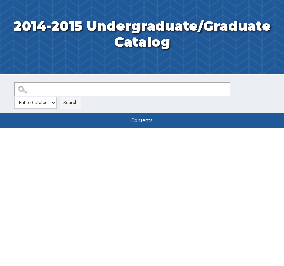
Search (70, 102)
